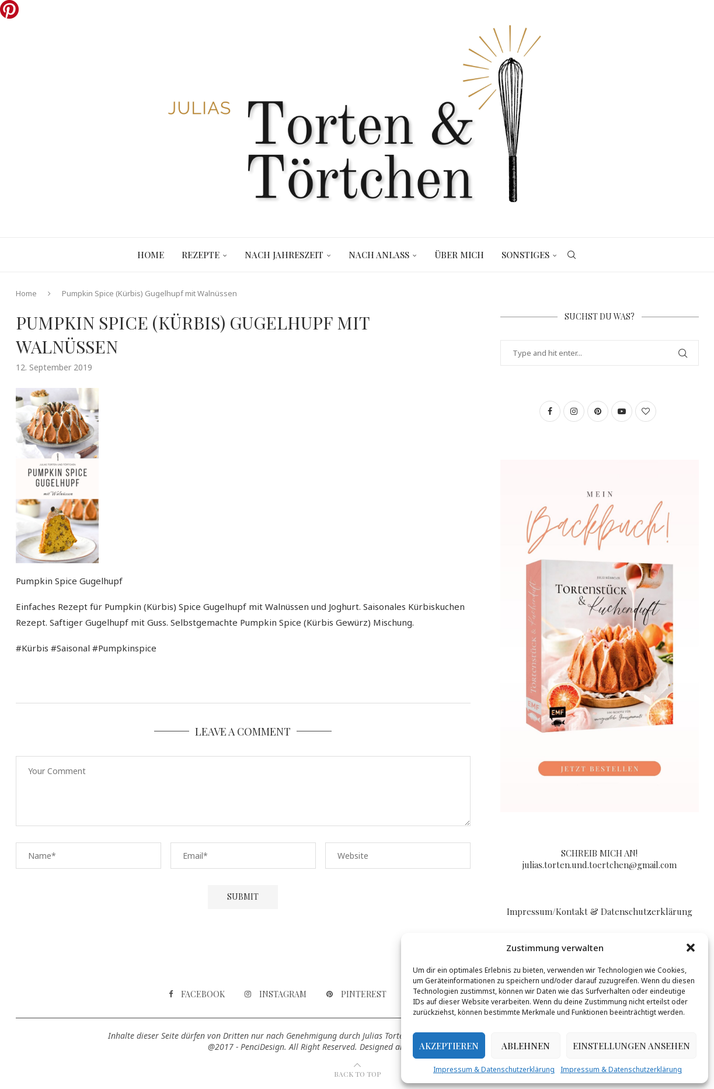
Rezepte (201, 255)
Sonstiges (525, 255)
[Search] (571, 255)
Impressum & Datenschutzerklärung (494, 1069)
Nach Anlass (379, 255)
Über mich (459, 255)
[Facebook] (197, 994)
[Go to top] (357, 1073)
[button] (690, 947)
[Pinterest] (356, 994)
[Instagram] (276, 994)
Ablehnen (525, 1046)
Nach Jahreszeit (284, 255)
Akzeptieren (449, 1046)
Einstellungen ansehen (631, 1046)
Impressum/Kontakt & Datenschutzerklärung (599, 911)
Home (150, 255)
